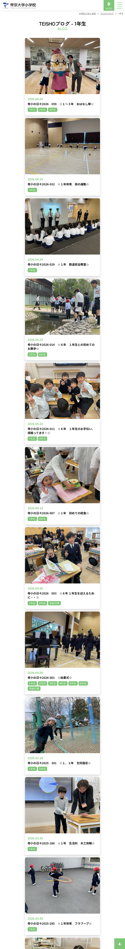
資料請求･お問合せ (62, 909)
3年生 (31, 511)
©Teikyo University (58, 934)
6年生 (19, 511)
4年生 (43, 511)
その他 (95, 511)
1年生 (55, 511)
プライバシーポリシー (45, 919)
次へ (95, 466)
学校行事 (81, 511)
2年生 (67, 511)
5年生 (8, 511)
